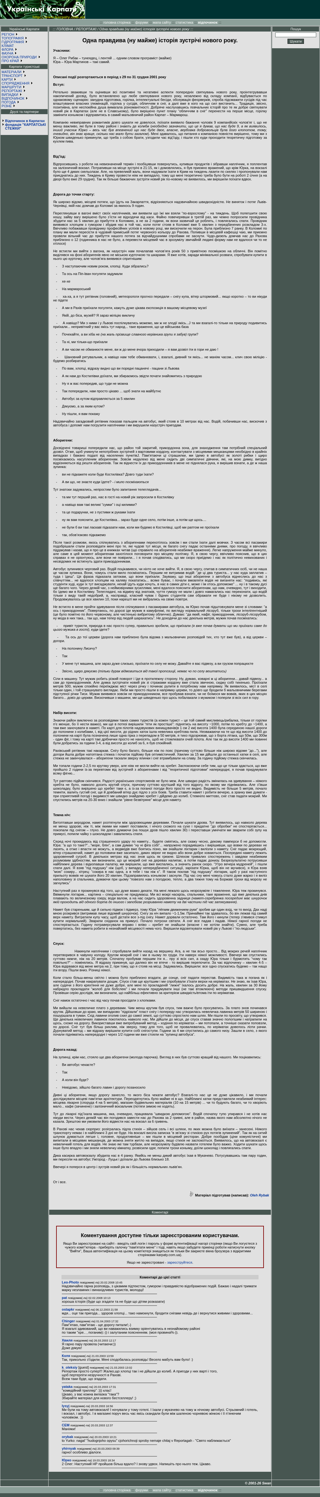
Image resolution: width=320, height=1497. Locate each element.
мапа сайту (162, 22)
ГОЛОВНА (64, 29)
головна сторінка (117, 22)
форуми (141, 22)
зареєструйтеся (179, 1262)
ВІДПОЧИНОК (13, 98)
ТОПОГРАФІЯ (13, 38)
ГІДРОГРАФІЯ (13, 42)
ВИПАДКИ (10, 94)
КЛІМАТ (8, 46)
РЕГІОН (8, 34)
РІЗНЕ (7, 106)
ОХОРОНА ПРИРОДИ (19, 57)
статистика (184, 22)
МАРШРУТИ (11, 87)
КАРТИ (7, 79)
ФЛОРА (8, 49)
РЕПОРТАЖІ (12, 91)
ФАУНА (7, 53)
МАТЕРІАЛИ (11, 72)
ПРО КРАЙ (10, 61)
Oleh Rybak (259, 1195)
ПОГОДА (9, 102)
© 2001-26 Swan (258, 1483)
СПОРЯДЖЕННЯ (15, 83)
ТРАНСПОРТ (12, 76)
